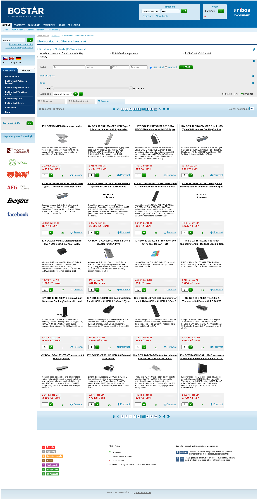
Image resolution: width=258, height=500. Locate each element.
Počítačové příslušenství (198, 53)
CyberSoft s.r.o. (142, 492)
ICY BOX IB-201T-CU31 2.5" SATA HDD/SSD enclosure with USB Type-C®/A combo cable (155, 129)
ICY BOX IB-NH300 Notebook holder (62, 126)
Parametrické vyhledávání (19, 47)
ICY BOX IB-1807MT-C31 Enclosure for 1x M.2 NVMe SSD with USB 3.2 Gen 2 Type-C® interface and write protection (155, 301)
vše (238, 94)
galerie (105, 101)
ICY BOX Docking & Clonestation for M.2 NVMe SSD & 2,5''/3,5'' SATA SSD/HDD (62, 243)
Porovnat (78, 175)
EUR (18, 62)
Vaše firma (49, 25)
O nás (5, 30)
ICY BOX (55, 36)
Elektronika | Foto (13, 99)
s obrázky (46, 101)
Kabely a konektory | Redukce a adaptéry (61, 53)
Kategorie (9, 70)
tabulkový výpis (80, 101)
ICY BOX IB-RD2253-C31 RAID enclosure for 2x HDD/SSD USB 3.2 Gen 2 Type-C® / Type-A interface (202, 243)
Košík (62, 25)
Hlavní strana (43, 36)
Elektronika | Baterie (14, 103)
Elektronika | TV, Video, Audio (16, 93)
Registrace (147, 16)
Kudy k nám (17, 30)
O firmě (6, 25)
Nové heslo (162, 16)
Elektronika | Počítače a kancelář (16, 82)
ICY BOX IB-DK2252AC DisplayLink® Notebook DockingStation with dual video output (62, 301)
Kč (4, 62)
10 (155, 109)
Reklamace (53, 30)
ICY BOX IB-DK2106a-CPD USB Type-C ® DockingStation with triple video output (108, 129)
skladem (228, 94)
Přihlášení (74, 25)
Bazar (8, 112)
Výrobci (26, 70)
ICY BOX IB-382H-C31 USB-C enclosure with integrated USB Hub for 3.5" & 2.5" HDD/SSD (202, 358)
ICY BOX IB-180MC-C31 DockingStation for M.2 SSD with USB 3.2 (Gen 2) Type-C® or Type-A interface (109, 301)
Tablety (43, 56)
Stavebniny (10, 108)
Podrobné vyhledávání (21, 44)
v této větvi (158, 67)
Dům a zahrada (12, 76)
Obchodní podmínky (35, 30)
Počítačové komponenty (125, 53)
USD (10, 62)
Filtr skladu (247, 94)
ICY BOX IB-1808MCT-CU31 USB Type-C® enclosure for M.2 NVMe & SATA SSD (155, 186)
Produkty (19, 25)
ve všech (173, 67)
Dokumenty (34, 25)
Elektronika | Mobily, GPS (17, 87)
